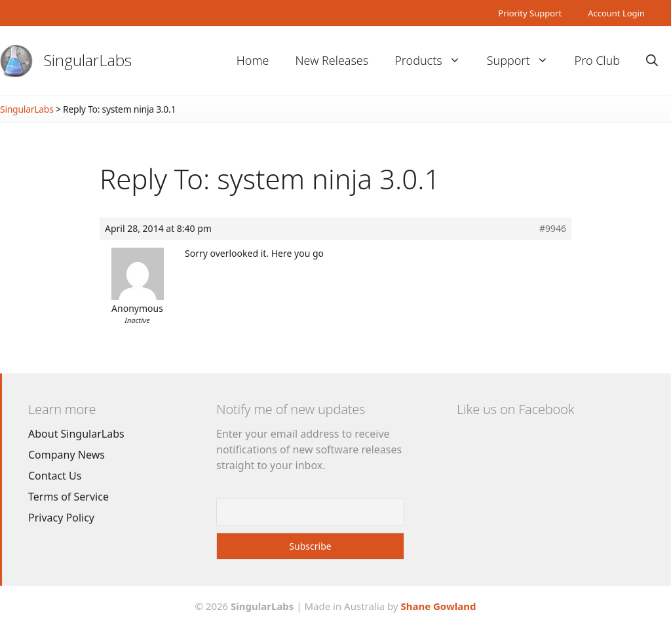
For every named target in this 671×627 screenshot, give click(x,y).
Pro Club (597, 60)
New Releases (331, 60)
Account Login (616, 13)
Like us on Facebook (515, 409)
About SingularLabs (76, 434)
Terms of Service (68, 496)
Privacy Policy (61, 517)
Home (253, 60)
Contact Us (54, 475)
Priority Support (530, 13)
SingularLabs (88, 60)
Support (524, 60)
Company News (66, 454)
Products (433, 60)
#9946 (552, 229)
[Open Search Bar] (652, 60)
